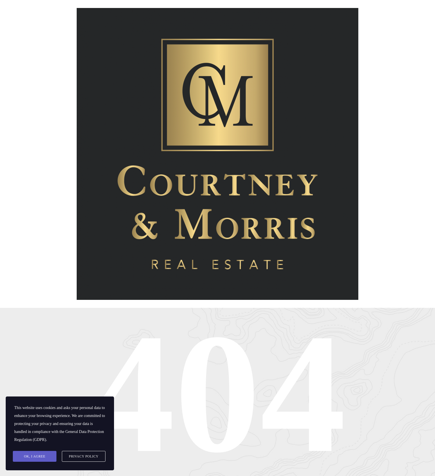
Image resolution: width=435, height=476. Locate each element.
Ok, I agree (34, 456)
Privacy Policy (83, 456)
